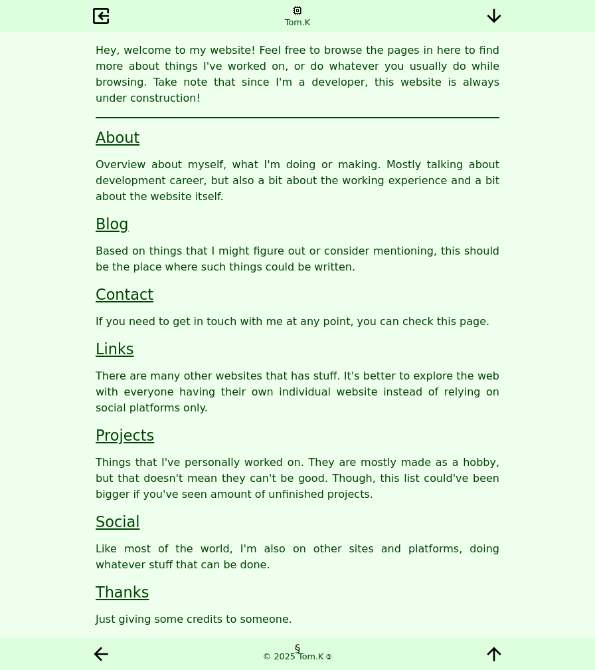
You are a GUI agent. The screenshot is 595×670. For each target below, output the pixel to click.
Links (115, 349)
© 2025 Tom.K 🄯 (298, 656)
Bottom (494, 16)
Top (494, 654)
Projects (125, 435)
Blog (112, 224)
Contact (124, 294)
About (117, 137)
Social (117, 521)
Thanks (122, 592)
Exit (101, 16)
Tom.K (297, 22)
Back (101, 654)
